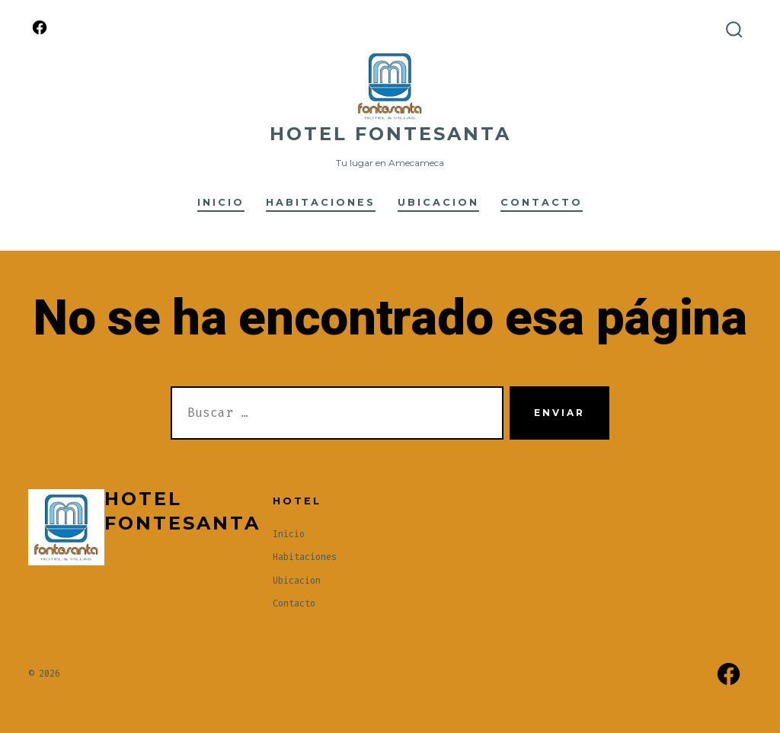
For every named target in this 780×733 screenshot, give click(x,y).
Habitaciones (321, 202)
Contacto (541, 202)
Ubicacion (438, 202)
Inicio (221, 202)
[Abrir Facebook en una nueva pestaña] (39, 27)
